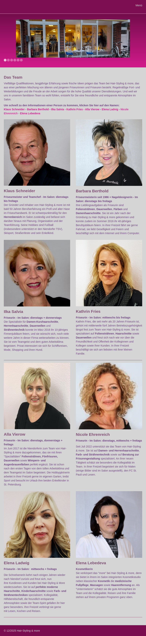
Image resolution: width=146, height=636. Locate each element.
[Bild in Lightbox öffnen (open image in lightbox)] (37, 152)
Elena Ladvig (110, 109)
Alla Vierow (92, 109)
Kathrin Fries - (75, 109)
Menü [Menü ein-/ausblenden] (139, 5)
